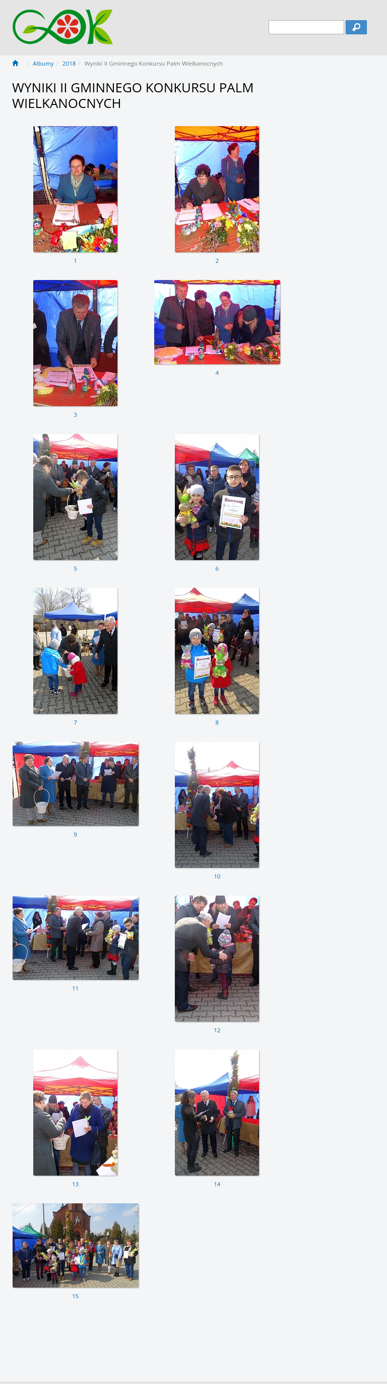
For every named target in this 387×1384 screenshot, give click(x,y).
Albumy (43, 63)
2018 (69, 63)
